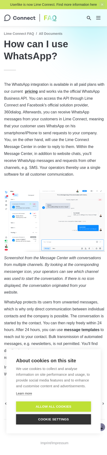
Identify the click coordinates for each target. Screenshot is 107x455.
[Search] (89, 18)
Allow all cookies (53, 406)
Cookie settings (53, 419)
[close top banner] (102, 4)
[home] (30, 18)
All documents (50, 34)
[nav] (98, 18)
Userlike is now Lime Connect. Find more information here (53, 4)
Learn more (24, 393)
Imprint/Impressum (54, 443)
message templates (82, 330)
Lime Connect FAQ (19, 34)
